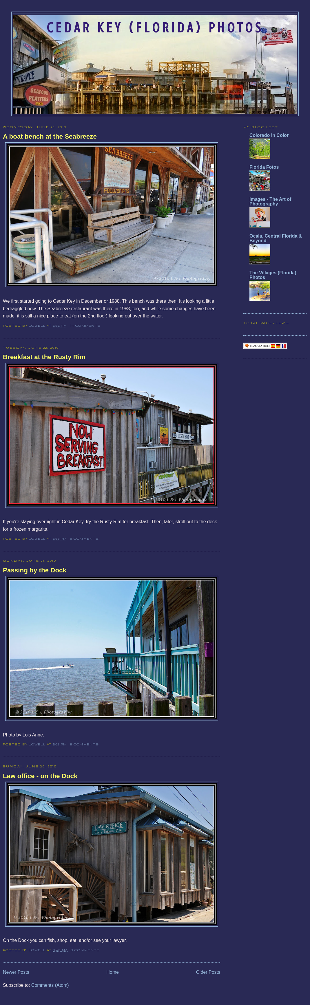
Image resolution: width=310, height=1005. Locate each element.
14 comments (85, 325)
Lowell (38, 325)
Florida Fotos (264, 167)
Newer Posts (16, 972)
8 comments (84, 538)
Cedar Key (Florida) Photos (155, 28)
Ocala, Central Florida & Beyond (275, 238)
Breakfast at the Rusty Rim (44, 357)
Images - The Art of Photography (270, 201)
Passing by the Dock (34, 570)
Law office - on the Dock (40, 776)
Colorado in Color (269, 135)
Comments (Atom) (50, 985)
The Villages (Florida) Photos (272, 275)
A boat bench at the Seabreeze (50, 136)
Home (112, 972)
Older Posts (208, 972)
